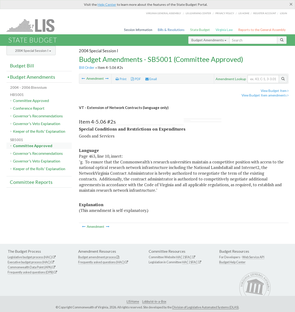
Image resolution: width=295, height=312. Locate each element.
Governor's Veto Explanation (36, 123)
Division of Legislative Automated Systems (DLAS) (205, 307)
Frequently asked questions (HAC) (101, 262)
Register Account (264, 13)
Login (283, 13)
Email (151, 79)
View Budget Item (275, 91)
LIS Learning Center (198, 13)
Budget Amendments (208, 40)
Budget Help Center (232, 262)
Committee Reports (31, 182)
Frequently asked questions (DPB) (30, 272)
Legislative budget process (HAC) (30, 257)
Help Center (107, 4)
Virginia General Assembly (163, 13)
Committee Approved (31, 100)
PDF (136, 79)
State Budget (200, 30)
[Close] (291, 4)
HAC (179, 257)
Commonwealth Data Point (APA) (30, 267)
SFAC (188, 257)
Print (121, 79)
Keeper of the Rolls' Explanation (39, 131)
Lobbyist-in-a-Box (154, 301)
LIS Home (133, 301)
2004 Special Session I (33, 50)
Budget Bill (22, 65)
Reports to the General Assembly (262, 30)
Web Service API (253, 257)
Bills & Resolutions (171, 30)
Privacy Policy (224, 13)
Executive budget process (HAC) (29, 262)
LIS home (243, 13)
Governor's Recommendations (38, 116)
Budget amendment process (97, 257)
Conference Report (28, 108)
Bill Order (86, 67)
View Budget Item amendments (265, 95)
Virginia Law (224, 30)
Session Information (138, 30)
